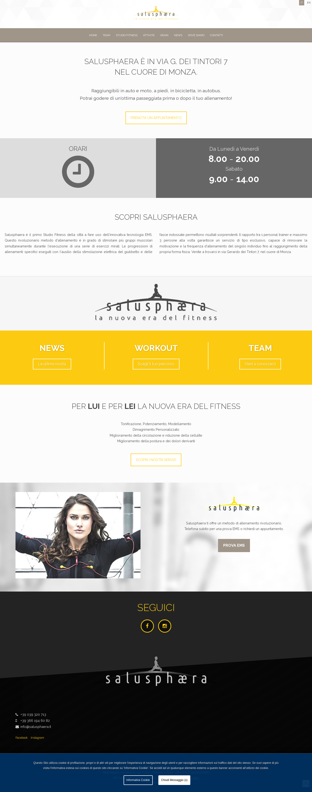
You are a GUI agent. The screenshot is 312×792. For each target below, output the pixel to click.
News (178, 35)
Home (93, 35)
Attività (149, 35)
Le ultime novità (52, 364)
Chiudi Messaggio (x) (174, 780)
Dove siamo (196, 35)
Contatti (216, 35)
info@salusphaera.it (35, 727)
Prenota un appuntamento (156, 118)
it (301, 2)
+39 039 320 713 (33, 714)
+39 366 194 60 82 (35, 721)
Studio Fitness (126, 35)
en (309, 2)
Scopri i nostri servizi (156, 460)
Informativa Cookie (138, 780)
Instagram (37, 737)
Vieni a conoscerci (260, 364)
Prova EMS (234, 545)
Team (106, 35)
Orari (164, 35)
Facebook (22, 737)
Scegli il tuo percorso (156, 364)
